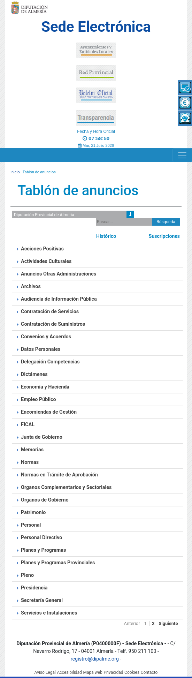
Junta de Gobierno (41, 437)
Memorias (32, 450)
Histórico (106, 236)
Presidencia (34, 588)
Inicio (15, 172)
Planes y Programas (43, 550)
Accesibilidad (69, 672)
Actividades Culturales (46, 261)
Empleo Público (38, 399)
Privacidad (113, 672)
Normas (30, 462)
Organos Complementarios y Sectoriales (66, 487)
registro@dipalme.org (95, 659)
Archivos (31, 286)
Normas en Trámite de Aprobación (59, 475)
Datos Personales (40, 349)
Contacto (149, 672)
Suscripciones (164, 236)
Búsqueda (165, 221)
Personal (31, 525)
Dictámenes (34, 374)
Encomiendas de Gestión (49, 412)
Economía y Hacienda (45, 387)
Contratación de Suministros (53, 324)
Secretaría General (42, 600)
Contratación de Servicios (50, 312)
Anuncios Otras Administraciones (58, 274)
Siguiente (168, 623)
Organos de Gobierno (45, 500)
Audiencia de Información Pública (59, 299)
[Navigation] (182, 155)
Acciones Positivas (42, 249)
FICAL (27, 425)
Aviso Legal (45, 672)
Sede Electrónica (96, 26)
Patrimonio (33, 512)
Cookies (131, 672)
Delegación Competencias (50, 362)
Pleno (27, 575)
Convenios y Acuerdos (46, 337)
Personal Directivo (41, 538)
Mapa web (92, 672)
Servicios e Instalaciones (49, 613)
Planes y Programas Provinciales (58, 563)
